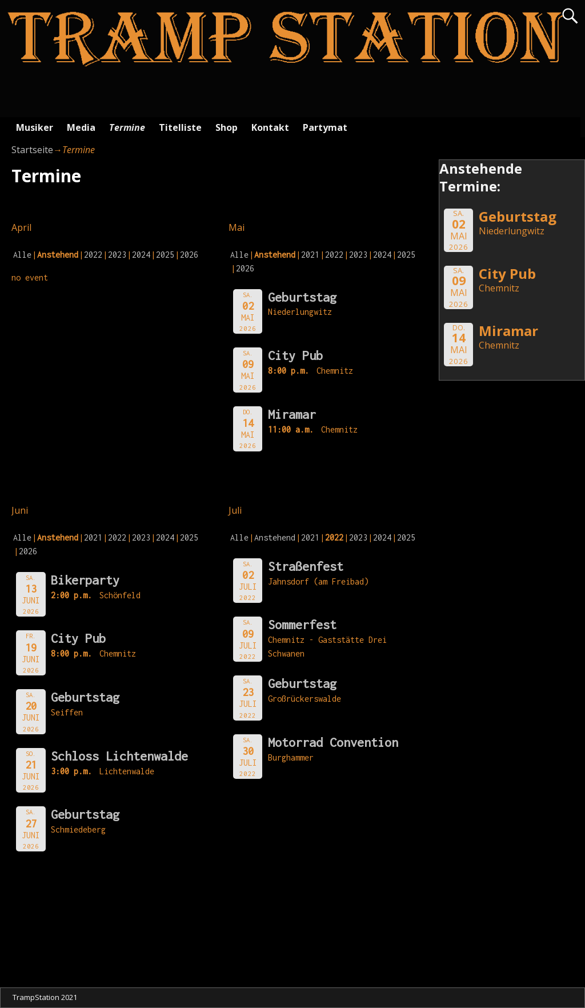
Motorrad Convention (333, 742)
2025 (165, 254)
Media (81, 127)
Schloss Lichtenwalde (119, 756)
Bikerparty (85, 580)
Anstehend (274, 537)
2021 (310, 254)
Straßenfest (305, 566)
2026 (189, 254)
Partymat (325, 127)
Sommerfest (302, 624)
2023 (117, 254)
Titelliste (180, 127)
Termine (127, 127)
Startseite (32, 149)
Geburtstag (302, 297)
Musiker (34, 127)
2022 (93, 254)
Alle (22, 254)
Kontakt (270, 127)
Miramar (292, 414)
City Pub (295, 355)
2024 (141, 254)
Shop (226, 127)
